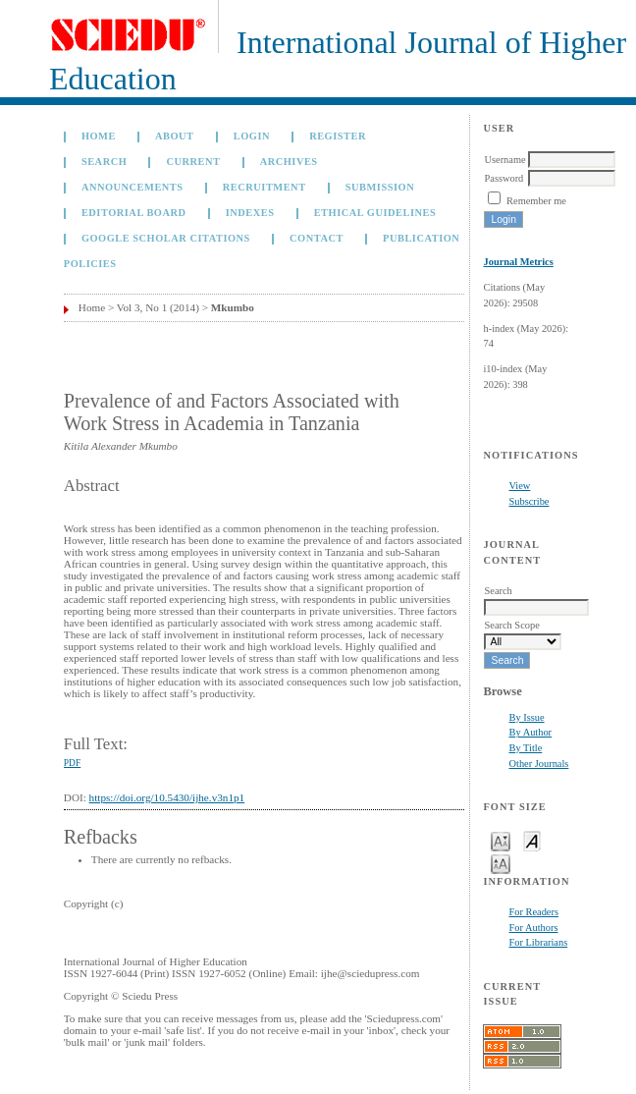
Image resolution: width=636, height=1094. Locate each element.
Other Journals (538, 763)
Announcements (132, 187)
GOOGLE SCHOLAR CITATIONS (165, 238)
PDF (72, 763)
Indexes (250, 212)
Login (252, 136)
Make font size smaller (500, 840)
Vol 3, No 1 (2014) (158, 307)
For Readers (533, 911)
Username (504, 159)
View (519, 485)
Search (104, 161)
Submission (379, 187)
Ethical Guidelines (375, 212)
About (174, 136)
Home (98, 136)
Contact (317, 238)
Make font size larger (500, 862)
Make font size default (532, 840)
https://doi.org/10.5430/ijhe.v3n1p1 (167, 797)
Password (503, 178)
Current (193, 161)
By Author (530, 732)
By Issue (526, 717)
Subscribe (528, 501)
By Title (525, 747)
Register (337, 136)
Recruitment (264, 187)
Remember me (536, 200)
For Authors (532, 927)
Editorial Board (133, 212)
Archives (289, 161)
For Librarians (537, 942)
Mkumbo (232, 307)
